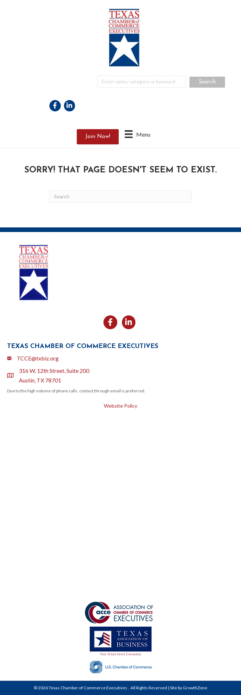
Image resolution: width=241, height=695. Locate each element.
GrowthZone (195, 687)
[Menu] (137, 134)
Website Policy (120, 406)
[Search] (120, 197)
